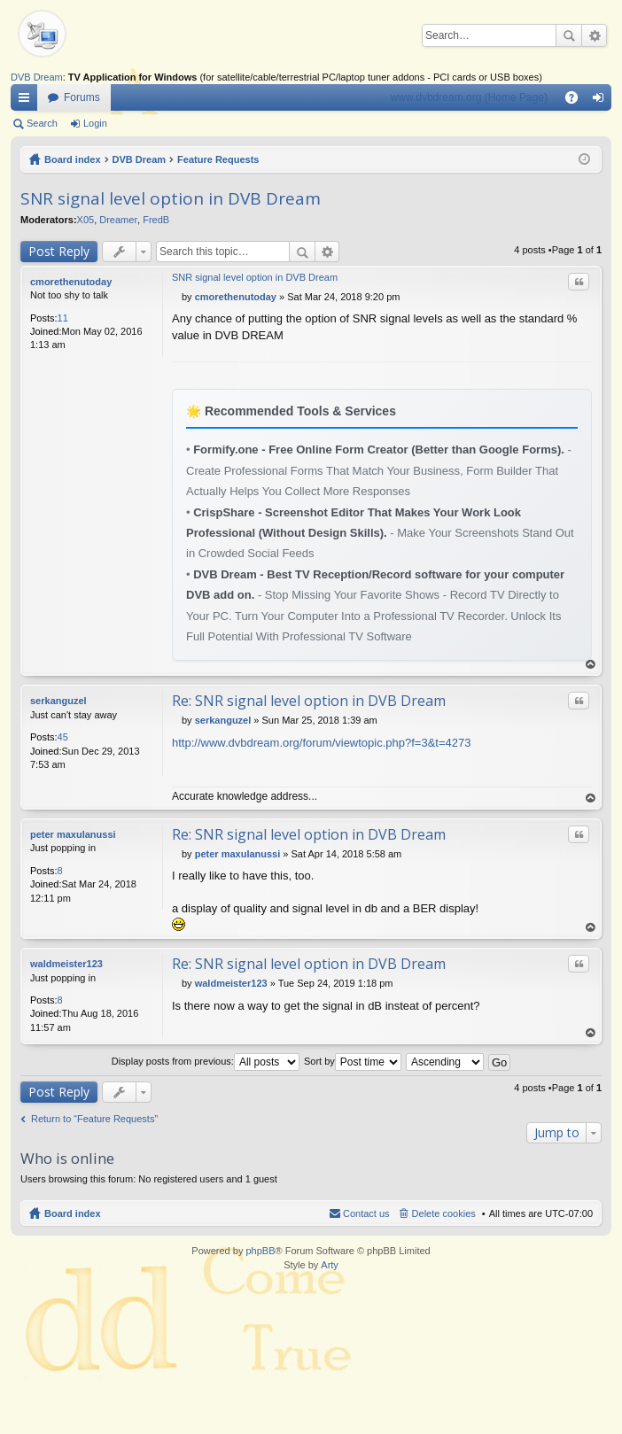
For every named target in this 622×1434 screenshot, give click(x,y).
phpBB (260, 1250)
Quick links (27, 101)
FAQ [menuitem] (577, 101)
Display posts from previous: (205, 1061)
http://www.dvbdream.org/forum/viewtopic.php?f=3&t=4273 (321, 742)
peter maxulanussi (73, 834)
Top (591, 664)
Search (569, 35)
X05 (86, 219)
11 (63, 318)
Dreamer (118, 219)
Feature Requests (218, 159)
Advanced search (594, 35)
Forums (82, 97)
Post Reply (58, 251)
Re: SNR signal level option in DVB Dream (309, 700)
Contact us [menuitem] (366, 1213)
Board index (72, 159)
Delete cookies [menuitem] (444, 1213)
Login (95, 123)
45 (63, 737)
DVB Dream (37, 77)
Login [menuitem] (602, 101)
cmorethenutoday (71, 281)
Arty (329, 1265)
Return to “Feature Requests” (94, 1118)
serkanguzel (58, 700)
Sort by (352, 1061)
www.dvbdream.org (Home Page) (469, 97)
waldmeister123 (66, 963)
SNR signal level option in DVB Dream (170, 198)
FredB (156, 219)
